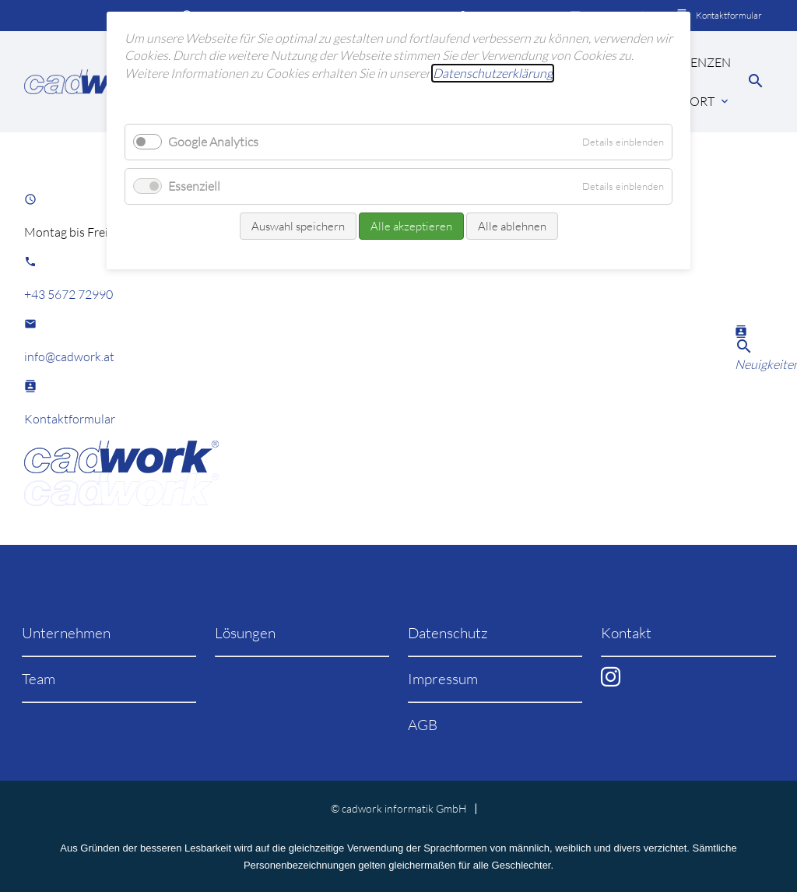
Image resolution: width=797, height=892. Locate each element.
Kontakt (626, 632)
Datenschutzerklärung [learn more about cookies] (493, 73)
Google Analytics (213, 141)
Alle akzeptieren (411, 226)
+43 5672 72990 (68, 294)
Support (686, 101)
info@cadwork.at (69, 356)
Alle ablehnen (512, 226)
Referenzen (692, 62)
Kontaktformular (729, 15)
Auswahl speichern (298, 226)
